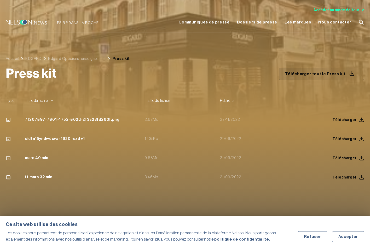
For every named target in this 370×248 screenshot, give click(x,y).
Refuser (312, 237)
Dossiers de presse (257, 22)
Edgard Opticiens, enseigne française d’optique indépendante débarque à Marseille (72, 59)
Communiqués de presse (204, 22)
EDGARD (33, 59)
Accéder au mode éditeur (338, 10)
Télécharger (348, 119)
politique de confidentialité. (242, 239)
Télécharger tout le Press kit (319, 73)
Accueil (12, 59)
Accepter (348, 237)
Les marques (297, 22)
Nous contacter (334, 22)
